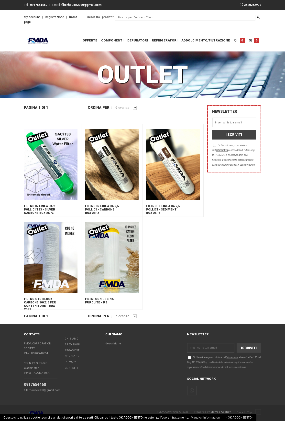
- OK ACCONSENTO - (239, 417)
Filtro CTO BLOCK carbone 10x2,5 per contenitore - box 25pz (40, 303)
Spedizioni (72, 344)
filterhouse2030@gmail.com (42, 390)
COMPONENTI (112, 40)
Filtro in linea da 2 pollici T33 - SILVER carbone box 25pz (39, 209)
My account (32, 17)
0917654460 (35, 384)
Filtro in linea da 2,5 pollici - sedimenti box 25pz (163, 209)
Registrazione (54, 17)
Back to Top (249, 412)
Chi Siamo (71, 338)
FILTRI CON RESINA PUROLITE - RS (99, 300)
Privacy (70, 362)
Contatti (71, 368)
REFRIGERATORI (164, 40)
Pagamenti (72, 350)
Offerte (90, 40)
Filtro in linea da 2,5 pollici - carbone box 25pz (102, 209)
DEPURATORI (137, 40)
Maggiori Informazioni (205, 417)
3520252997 (250, 5)
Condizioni (72, 356)
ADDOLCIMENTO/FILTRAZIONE (205, 40)
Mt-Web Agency (220, 411)
